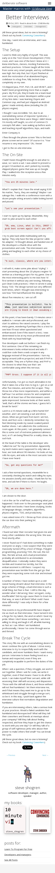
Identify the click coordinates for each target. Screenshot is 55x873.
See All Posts (11, 859)
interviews (28, 26)
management (41, 26)
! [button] (27, 9)
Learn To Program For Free (18, 849)
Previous (11, 755)
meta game (16, 26)
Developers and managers (17, 854)
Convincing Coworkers (33, 35)
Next (45, 755)
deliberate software (14, 3)
